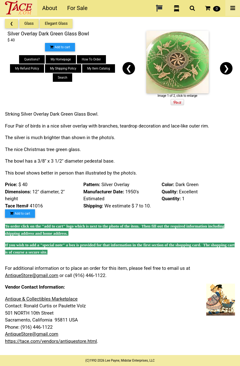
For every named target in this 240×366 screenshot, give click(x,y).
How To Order (91, 59)
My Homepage (61, 59)
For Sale (77, 8)
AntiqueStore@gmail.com (31, 275)
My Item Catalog (98, 68)
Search (63, 77)
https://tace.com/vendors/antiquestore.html (51, 341)
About (49, 8)
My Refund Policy (27, 68)
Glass (29, 23)
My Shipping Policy (63, 68)
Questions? (32, 59)
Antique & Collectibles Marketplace (41, 299)
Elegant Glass (56, 23)
